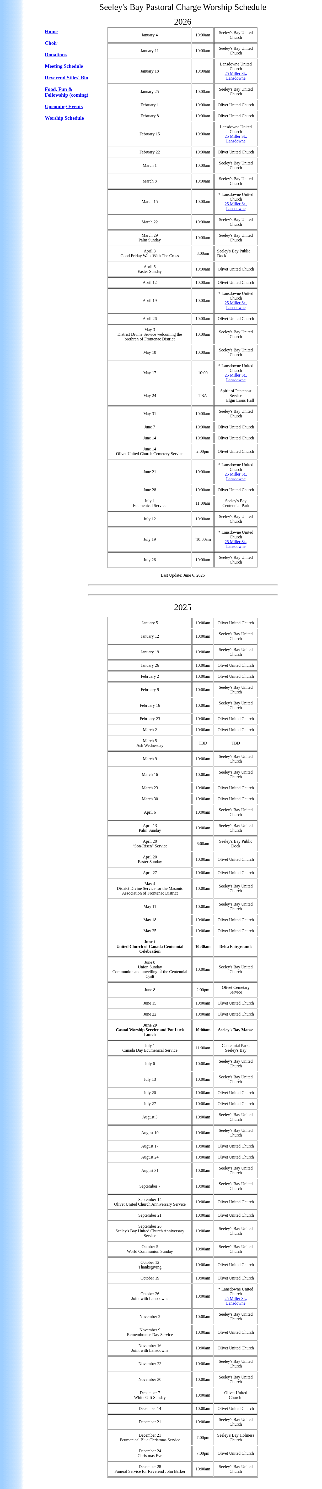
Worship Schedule (64, 118)
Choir (51, 43)
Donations (56, 54)
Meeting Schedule (64, 66)
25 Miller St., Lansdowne (236, 75)
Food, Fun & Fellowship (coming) (66, 92)
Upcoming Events (64, 106)
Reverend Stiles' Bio (66, 77)
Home (51, 31)
